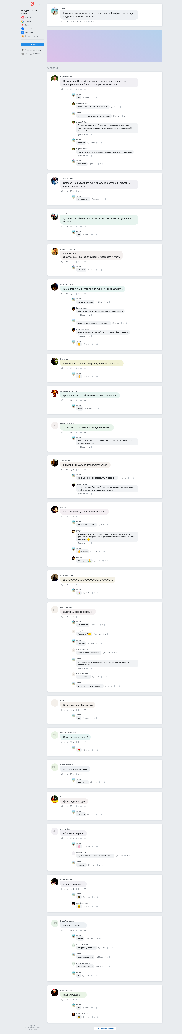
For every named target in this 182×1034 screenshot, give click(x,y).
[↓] (88, 21)
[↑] (84, 21)
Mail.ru (26, 17)
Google (26, 21)
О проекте (32, 1026)
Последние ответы (31, 53)
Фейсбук (26, 28)
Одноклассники (29, 36)
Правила (28, 1027)
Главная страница (31, 50)
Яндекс (26, 25)
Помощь (36, 1027)
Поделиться (92, 21)
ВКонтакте (27, 32)
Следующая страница (105, 1028)
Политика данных (32, 1029)
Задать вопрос (32, 44)
